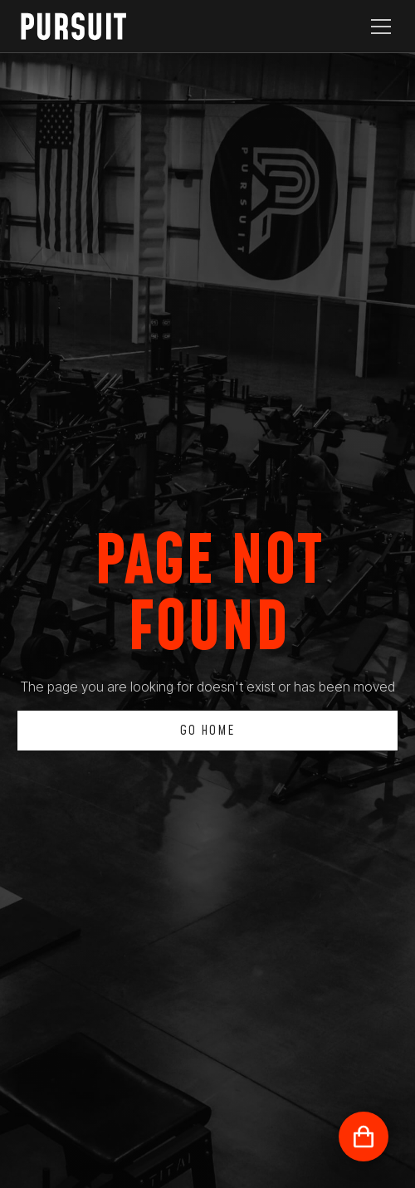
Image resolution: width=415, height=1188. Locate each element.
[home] (83, 26)
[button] (377, 26)
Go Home (207, 730)
